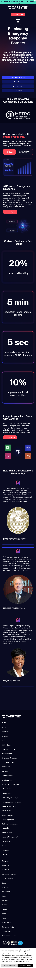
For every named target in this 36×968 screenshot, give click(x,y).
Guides (4, 905)
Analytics (5, 771)
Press (4, 918)
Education (5, 850)
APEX (4, 727)
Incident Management (10, 837)
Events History (7, 776)
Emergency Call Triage (10, 798)
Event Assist (6, 793)
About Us (5, 865)
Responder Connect (9, 758)
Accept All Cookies (25, 965)
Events (4, 909)
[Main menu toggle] (18, 22)
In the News (6, 922)
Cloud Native (6, 811)
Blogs (4, 896)
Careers (4, 883)
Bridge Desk (6, 745)
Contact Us (6, 931)
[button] (18, 14)
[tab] (18, 77)
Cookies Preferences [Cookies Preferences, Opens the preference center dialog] (9, 965)
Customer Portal (8, 927)
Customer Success (9, 874)
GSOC (4, 846)
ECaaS (4, 740)
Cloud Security (7, 815)
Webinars (5, 900)
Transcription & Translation (12, 802)
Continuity (5, 732)
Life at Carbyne (7, 878)
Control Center (8, 762)
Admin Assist (6, 789)
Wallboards (6, 767)
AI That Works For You (10, 784)
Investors (5, 887)
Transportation (7, 841)
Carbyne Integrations (10, 824)
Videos (4, 914)
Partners (5, 854)
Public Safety (7, 832)
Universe (5, 736)
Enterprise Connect (9, 749)
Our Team (5, 870)
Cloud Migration (8, 819)
